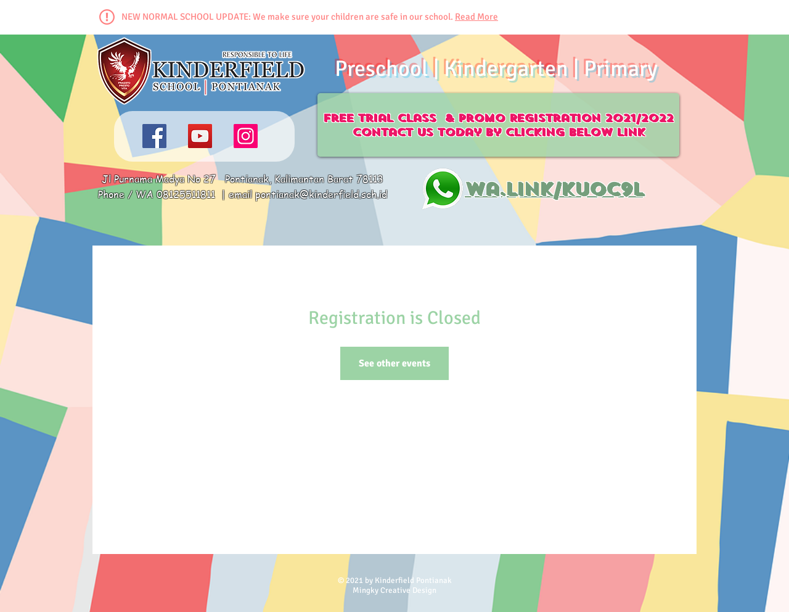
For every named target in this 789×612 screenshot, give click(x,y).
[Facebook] (154, 136)
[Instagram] (246, 136)
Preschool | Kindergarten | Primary (496, 69)
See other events (394, 363)
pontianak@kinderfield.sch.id (321, 194)
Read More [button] (476, 16)
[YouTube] (200, 136)
